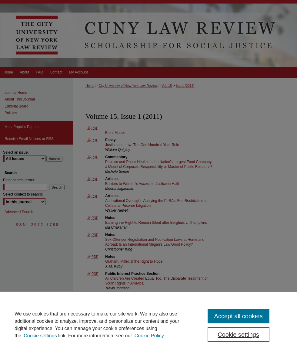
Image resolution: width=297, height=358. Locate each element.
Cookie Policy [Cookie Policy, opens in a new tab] (149, 335)
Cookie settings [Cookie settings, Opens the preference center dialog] (238, 334)
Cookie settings (40, 335)
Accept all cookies (238, 316)
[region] (148, 324)
